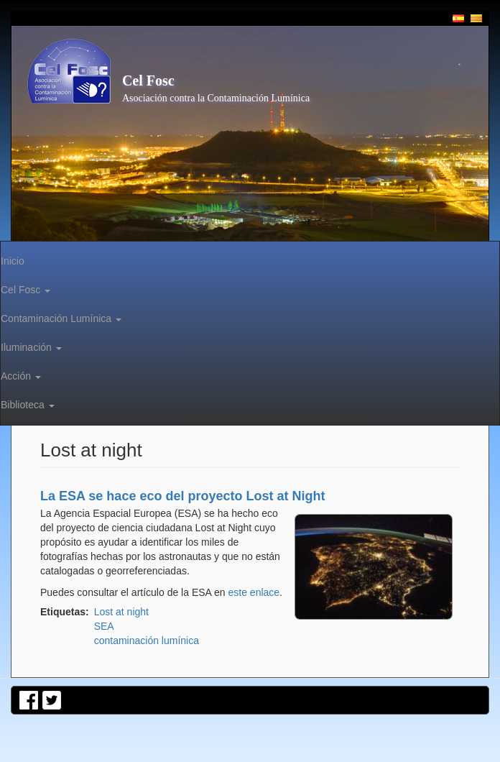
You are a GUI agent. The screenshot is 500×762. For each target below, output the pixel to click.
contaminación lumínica (146, 640)
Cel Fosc (148, 80)
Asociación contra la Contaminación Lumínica (216, 98)
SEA (104, 626)
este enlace (254, 592)
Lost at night (121, 612)
